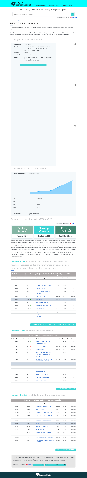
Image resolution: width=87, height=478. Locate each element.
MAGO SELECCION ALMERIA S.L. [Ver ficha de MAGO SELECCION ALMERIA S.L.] (44, 286)
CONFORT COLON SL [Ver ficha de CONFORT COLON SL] (41, 296)
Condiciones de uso (49, 464)
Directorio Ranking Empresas (16, 20)
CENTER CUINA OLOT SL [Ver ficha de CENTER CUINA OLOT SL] (42, 303)
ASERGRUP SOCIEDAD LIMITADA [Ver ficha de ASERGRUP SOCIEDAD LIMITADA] (44, 420)
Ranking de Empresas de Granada (66, 388)
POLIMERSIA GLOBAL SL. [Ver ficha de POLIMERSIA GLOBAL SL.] (42, 375)
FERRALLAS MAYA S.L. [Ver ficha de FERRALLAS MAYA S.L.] (41, 346)
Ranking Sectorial (68, 5)
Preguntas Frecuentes (39, 464)
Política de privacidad (61, 464)
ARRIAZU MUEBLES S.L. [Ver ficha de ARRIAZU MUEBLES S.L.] (42, 289)
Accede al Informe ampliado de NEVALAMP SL (33, 65)
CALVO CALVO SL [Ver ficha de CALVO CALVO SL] (40, 409)
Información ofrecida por (67, 17)
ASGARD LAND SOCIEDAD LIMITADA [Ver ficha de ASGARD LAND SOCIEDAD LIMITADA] (45, 367)
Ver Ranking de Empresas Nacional (66, 449)
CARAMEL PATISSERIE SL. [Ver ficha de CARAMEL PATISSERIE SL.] (42, 426)
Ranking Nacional (41, 5)
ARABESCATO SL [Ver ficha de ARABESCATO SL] (40, 349)
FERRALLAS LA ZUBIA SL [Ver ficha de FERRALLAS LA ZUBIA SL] (42, 381)
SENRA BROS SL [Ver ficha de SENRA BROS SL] (40, 429)
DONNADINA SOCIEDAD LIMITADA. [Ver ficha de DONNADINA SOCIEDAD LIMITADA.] (44, 437)
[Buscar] (72, 14)
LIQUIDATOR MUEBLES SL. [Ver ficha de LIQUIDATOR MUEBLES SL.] (42, 312)
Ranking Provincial (54, 5)
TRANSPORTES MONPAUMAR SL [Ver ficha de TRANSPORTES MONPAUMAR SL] (44, 412)
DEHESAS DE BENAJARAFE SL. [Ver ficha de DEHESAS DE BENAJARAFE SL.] (43, 406)
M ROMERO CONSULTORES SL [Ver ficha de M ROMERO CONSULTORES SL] (43, 378)
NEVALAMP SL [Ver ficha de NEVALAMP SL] (39, 299)
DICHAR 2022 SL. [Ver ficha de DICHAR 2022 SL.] (40, 309)
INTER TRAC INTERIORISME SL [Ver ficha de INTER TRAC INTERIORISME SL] (43, 306)
